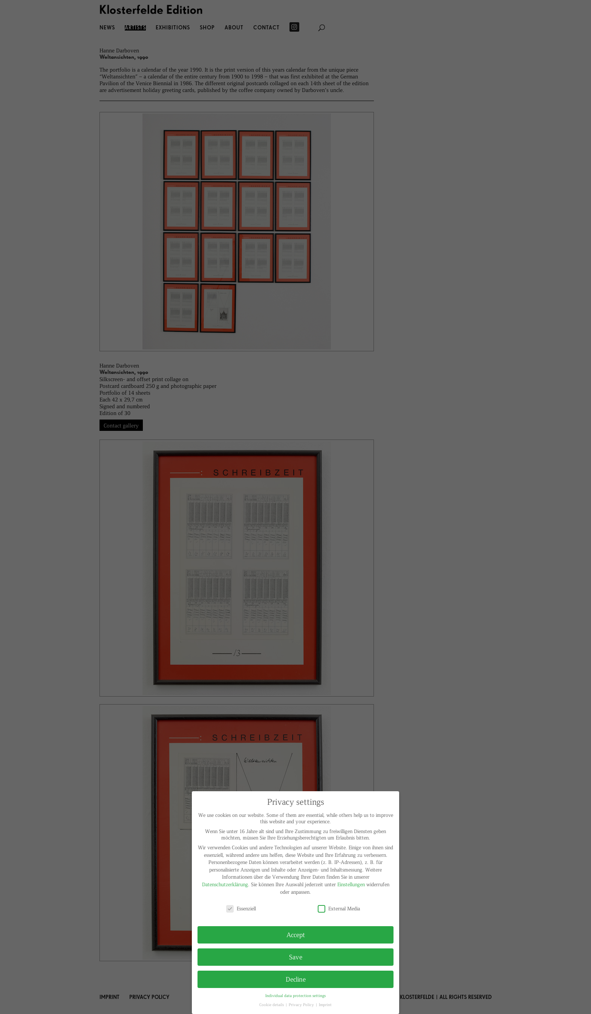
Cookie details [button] (272, 1004)
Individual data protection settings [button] (295, 995)
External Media (339, 908)
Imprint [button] (325, 1004)
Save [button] (295, 957)
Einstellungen (351, 884)
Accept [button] (295, 934)
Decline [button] (296, 979)
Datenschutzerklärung (225, 884)
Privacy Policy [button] (302, 1004)
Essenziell (241, 908)
